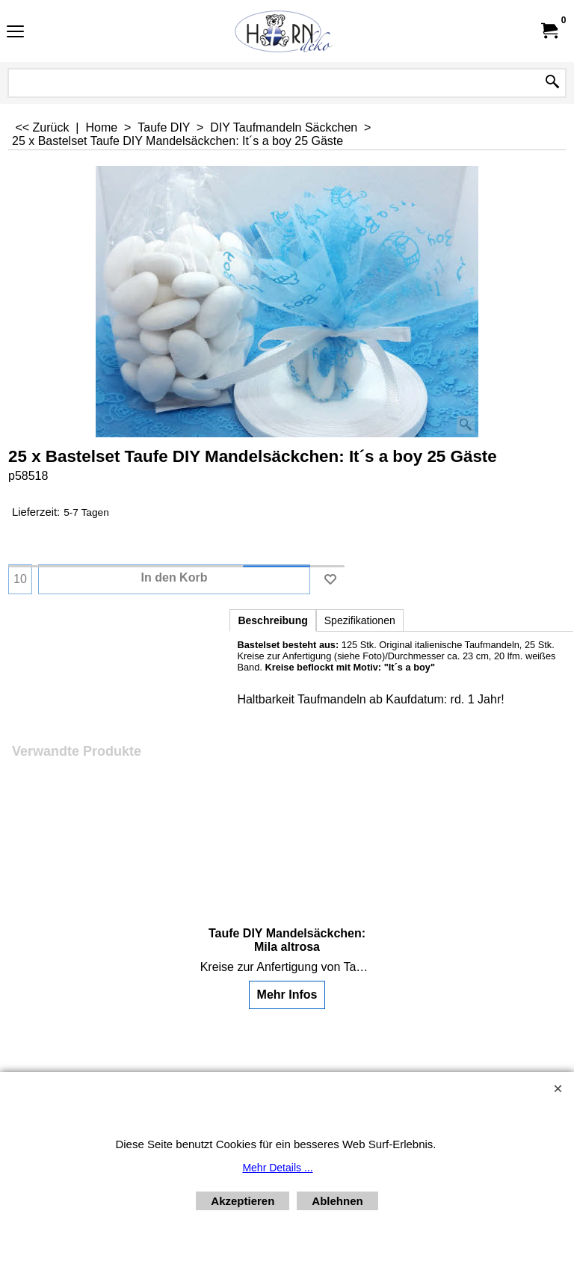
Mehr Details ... (277, 1168)
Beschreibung (272, 620)
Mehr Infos (287, 994)
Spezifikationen (359, 620)
